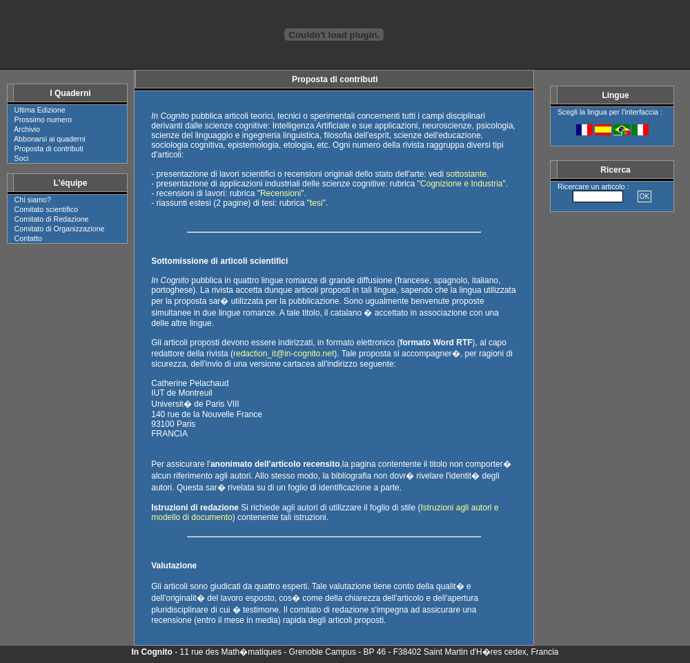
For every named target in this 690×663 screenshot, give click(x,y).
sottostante (466, 174)
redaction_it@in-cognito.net (283, 353)
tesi (316, 203)
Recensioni (280, 193)
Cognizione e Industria (461, 184)
